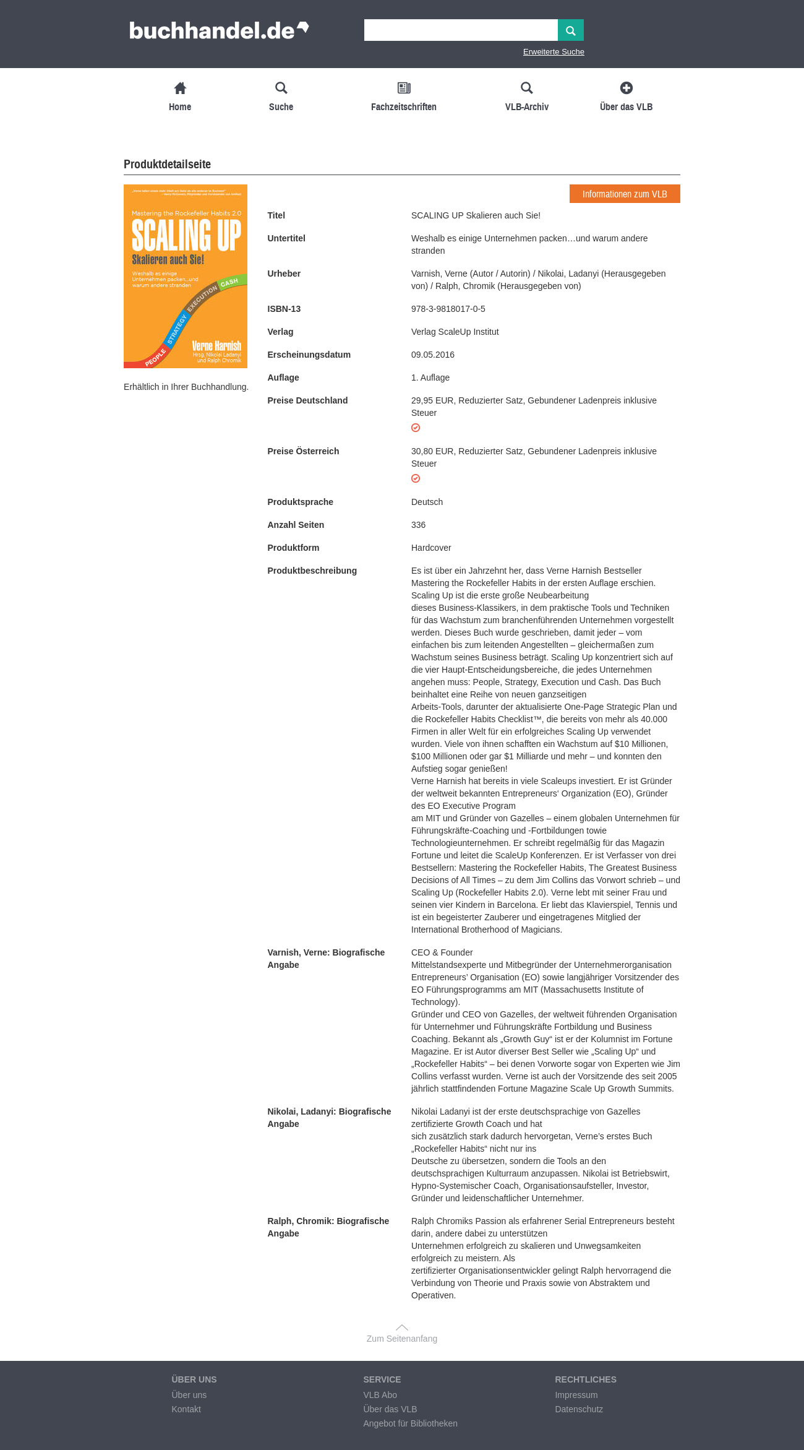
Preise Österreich (304, 451)
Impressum (576, 1395)
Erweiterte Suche (553, 51)
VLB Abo (380, 1395)
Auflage (283, 377)
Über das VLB (390, 1409)
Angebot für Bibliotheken (410, 1423)
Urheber (284, 273)
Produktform (294, 548)
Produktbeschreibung (312, 571)
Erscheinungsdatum (309, 355)
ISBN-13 (284, 309)
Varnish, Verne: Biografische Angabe (326, 958)
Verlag (281, 332)
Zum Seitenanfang (402, 1339)
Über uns (189, 1395)
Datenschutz (579, 1409)
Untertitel (287, 238)
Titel (277, 215)
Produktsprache (301, 502)
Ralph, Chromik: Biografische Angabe (329, 1227)
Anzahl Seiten (296, 525)
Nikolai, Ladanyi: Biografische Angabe (329, 1118)
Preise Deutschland (308, 400)
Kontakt (185, 1409)
